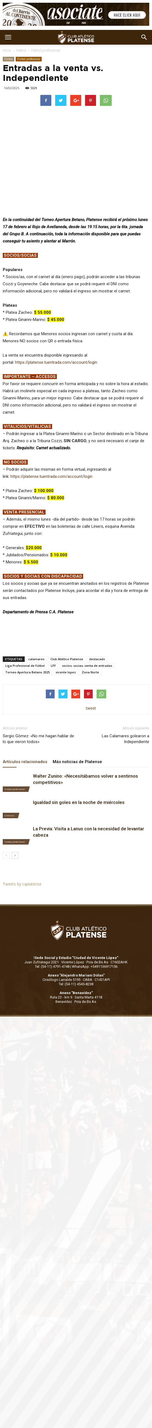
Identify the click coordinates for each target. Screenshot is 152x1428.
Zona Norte (90, 672)
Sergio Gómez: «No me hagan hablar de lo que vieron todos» (38, 738)
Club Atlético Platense (66, 659)
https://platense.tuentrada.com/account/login (56, 362)
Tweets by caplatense (22, 884)
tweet (91, 708)
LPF (53, 666)
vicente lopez (66, 672)
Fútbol (21, 50)
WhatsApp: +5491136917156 (94, 966)
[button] (144, 37)
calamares (36, 659)
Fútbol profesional (45, 50)
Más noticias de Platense (77, 761)
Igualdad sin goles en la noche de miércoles (79, 802)
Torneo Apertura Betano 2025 (27, 672)
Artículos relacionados (25, 761)
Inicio (7, 50)
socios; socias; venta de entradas (87, 666)
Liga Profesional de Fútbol (25, 666)
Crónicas (10, 815)
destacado (97, 659)
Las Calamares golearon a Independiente (125, 738)
